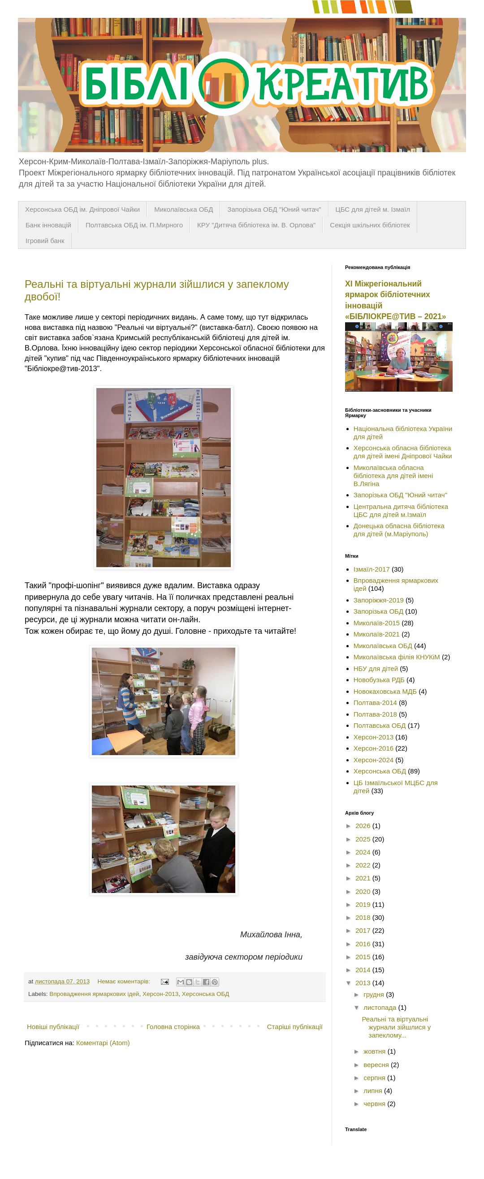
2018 (363, 917)
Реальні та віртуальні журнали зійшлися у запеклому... (396, 1027)
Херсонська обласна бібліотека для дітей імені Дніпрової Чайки (403, 452)
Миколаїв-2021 (377, 634)
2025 (363, 839)
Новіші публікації (53, 1026)
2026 (363, 825)
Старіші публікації (295, 1026)
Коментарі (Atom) (103, 1043)
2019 (363, 904)
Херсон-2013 (160, 994)
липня (373, 1090)
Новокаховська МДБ (385, 691)
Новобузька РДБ (379, 679)
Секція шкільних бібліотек (370, 225)
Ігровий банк (45, 240)
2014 (363, 970)
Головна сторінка (173, 1026)
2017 (363, 930)
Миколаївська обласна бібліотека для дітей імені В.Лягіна (393, 475)
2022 (363, 865)
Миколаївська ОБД (183, 209)
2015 (363, 957)
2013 (363, 983)
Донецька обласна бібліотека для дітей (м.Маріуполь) (399, 530)
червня (375, 1103)
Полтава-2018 (375, 714)
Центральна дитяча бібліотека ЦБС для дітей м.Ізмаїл (401, 510)
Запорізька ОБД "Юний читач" (274, 209)
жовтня (375, 1051)
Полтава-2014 (375, 702)
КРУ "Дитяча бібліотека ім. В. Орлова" (256, 225)
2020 (363, 891)
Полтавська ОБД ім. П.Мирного (134, 225)
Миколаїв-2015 (377, 623)
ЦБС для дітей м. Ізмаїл (373, 209)
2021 (363, 878)
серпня (375, 1077)
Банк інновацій (48, 225)
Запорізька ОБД (378, 611)
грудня (374, 994)
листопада (380, 1007)
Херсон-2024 (373, 760)
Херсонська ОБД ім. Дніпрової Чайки (82, 209)
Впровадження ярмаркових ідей (94, 994)
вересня (377, 1064)
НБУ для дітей (376, 668)
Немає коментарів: (125, 981)
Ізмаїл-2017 (372, 569)
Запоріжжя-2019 (379, 600)
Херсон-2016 (373, 748)
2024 (363, 852)
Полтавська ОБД (380, 725)
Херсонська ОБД (205, 994)
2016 (363, 944)
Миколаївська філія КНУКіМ (397, 657)
